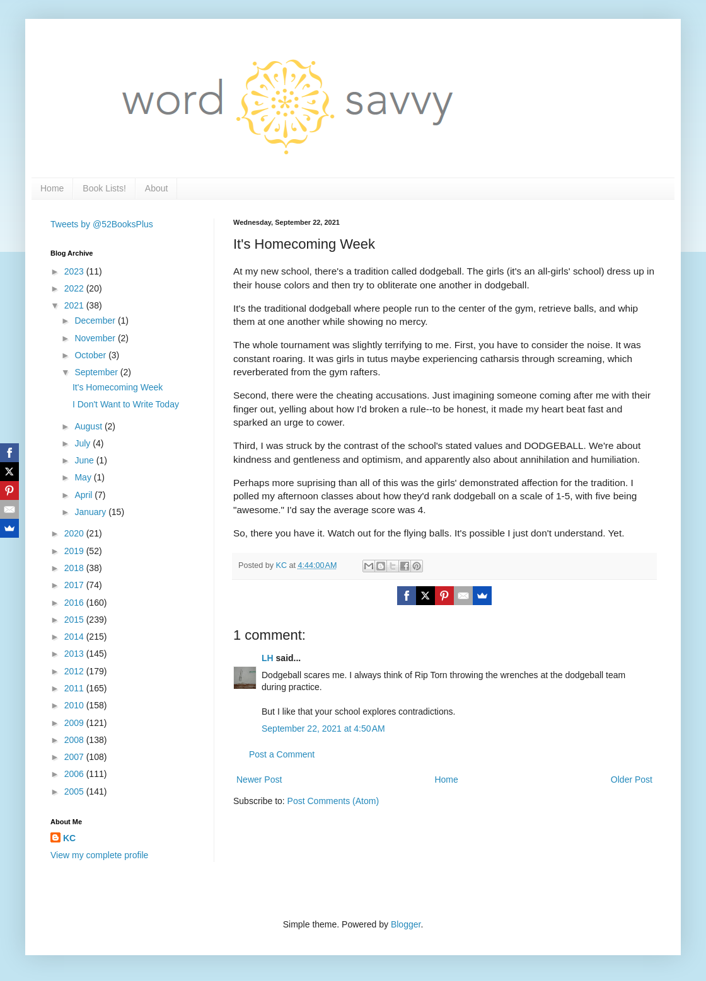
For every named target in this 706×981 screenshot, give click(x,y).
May (83, 477)
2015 (75, 620)
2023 (75, 271)
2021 (75, 305)
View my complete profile (99, 855)
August (89, 426)
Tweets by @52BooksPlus (101, 224)
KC (69, 838)
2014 (75, 637)
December (95, 320)
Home (52, 188)
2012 (75, 671)
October (91, 355)
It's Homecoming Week (117, 387)
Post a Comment (282, 754)
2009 (75, 723)
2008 (75, 740)
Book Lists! (104, 188)
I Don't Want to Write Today (125, 404)
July (83, 443)
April (84, 495)
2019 (75, 551)
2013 (75, 654)
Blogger (405, 924)
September (97, 372)
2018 (75, 568)
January (91, 512)
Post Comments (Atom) (333, 801)
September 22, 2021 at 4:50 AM (323, 728)
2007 (75, 757)
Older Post (631, 779)
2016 (75, 603)
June (85, 460)
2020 (75, 533)
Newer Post (259, 779)
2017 (75, 585)
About (156, 188)
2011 (75, 688)
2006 (75, 774)
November (95, 338)
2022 (75, 288)
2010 (75, 705)
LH (268, 658)
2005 (75, 791)
